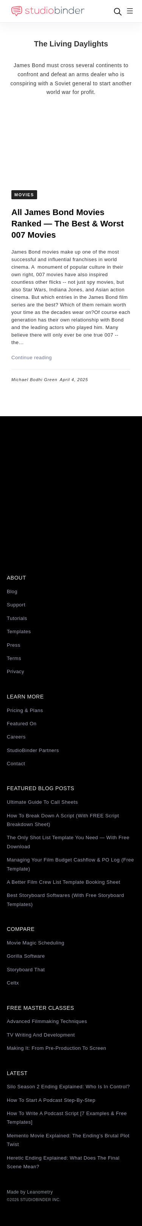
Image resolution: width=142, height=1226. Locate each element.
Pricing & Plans (25, 710)
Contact (16, 763)
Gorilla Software (26, 956)
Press (13, 645)
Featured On (22, 723)
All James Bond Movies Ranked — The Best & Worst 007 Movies (67, 224)
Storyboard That (26, 969)
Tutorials (17, 618)
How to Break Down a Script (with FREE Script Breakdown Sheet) (63, 820)
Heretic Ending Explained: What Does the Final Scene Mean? (63, 1162)
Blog (12, 591)
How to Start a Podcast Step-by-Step (51, 1100)
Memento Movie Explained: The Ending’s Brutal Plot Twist (68, 1140)
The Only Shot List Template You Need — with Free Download (68, 842)
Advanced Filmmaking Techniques (47, 1021)
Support (16, 605)
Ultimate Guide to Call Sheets (42, 802)
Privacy (15, 671)
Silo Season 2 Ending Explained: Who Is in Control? (68, 1086)
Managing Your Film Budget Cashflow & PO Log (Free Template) (70, 864)
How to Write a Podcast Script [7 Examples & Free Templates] (67, 1118)
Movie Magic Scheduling (35, 943)
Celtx (13, 983)
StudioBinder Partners (33, 750)
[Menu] (129, 11)
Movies (24, 194)
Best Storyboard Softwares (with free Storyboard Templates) (65, 899)
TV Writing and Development (41, 1035)
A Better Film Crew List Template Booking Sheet (63, 882)
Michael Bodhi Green (34, 379)
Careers (16, 737)
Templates (19, 631)
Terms (14, 658)
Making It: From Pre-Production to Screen (56, 1048)
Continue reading (31, 357)
